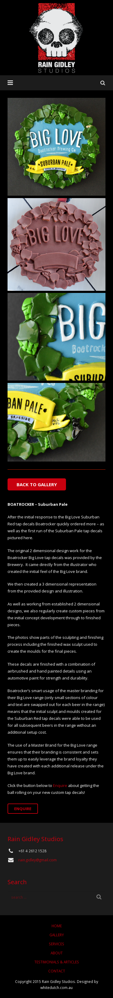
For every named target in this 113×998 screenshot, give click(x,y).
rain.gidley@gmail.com (37, 859)
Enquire (60, 785)
